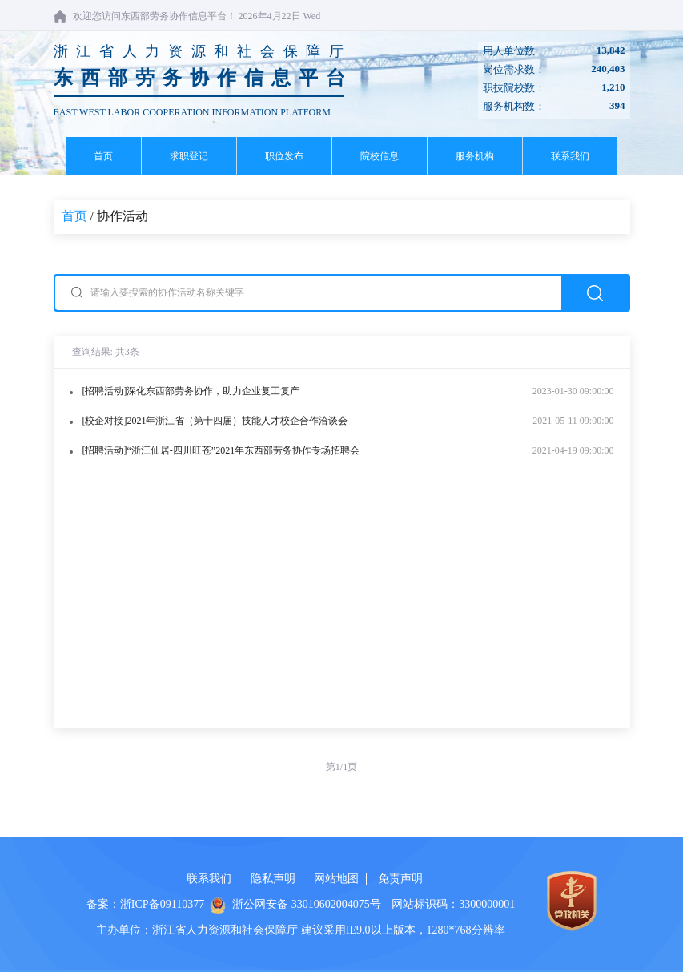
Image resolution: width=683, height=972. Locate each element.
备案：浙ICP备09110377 (145, 904)
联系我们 (570, 156)
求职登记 (189, 156)
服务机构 (475, 156)
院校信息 (379, 156)
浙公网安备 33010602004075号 (306, 904)
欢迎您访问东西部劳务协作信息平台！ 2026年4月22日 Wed (187, 16)
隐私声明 (273, 879)
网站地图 (336, 879)
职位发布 (284, 156)
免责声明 (400, 879)
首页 (103, 156)
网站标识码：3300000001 (453, 904)
